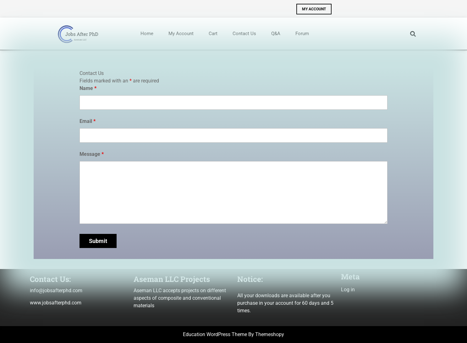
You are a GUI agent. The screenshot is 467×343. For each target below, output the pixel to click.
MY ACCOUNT (311, 7)
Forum (302, 33)
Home (146, 33)
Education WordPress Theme (215, 334)
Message (92, 154)
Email (88, 121)
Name (88, 88)
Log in (348, 290)
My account (181, 33)
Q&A (275, 33)
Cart (213, 33)
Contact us (244, 33)
